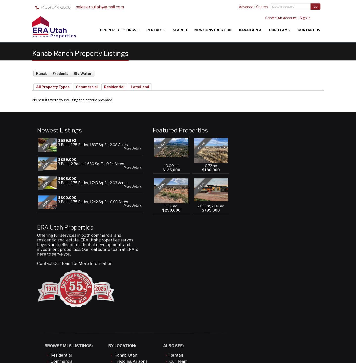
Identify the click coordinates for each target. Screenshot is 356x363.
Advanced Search (253, 7)
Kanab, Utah (125, 267)
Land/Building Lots (68, 279)
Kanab (41, 72)
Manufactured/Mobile (71, 285)
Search (180, 30)
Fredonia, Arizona (131, 273)
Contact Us (309, 30)
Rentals (155, 30)
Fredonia (60, 72)
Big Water (83, 72)
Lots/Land (140, 86)
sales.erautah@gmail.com (100, 7)
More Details (114, 151)
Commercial (87, 86)
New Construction (213, 30)
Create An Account (280, 18)
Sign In (304, 18)
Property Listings (119, 30)
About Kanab (181, 285)
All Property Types (52, 86)
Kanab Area (250, 30)
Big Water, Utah (129, 279)
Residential (114, 86)
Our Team (279, 30)
